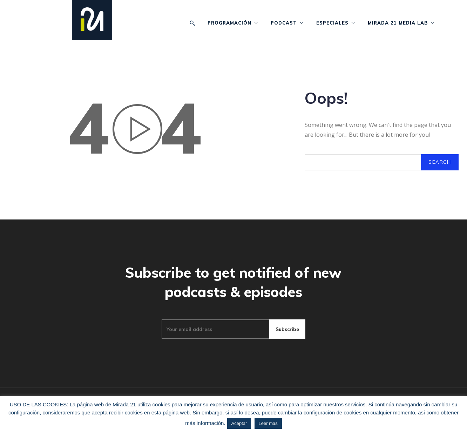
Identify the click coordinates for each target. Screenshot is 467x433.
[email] (215, 340)
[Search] (439, 166)
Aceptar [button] (239, 423)
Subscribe (287, 340)
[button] (192, 23)
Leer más (268, 423)
